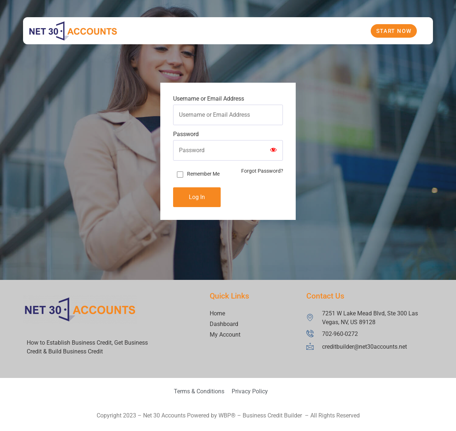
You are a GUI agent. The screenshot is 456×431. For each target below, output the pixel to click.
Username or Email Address (208, 99)
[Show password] (273, 150)
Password (186, 134)
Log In (197, 197)
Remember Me (203, 174)
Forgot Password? (262, 171)
